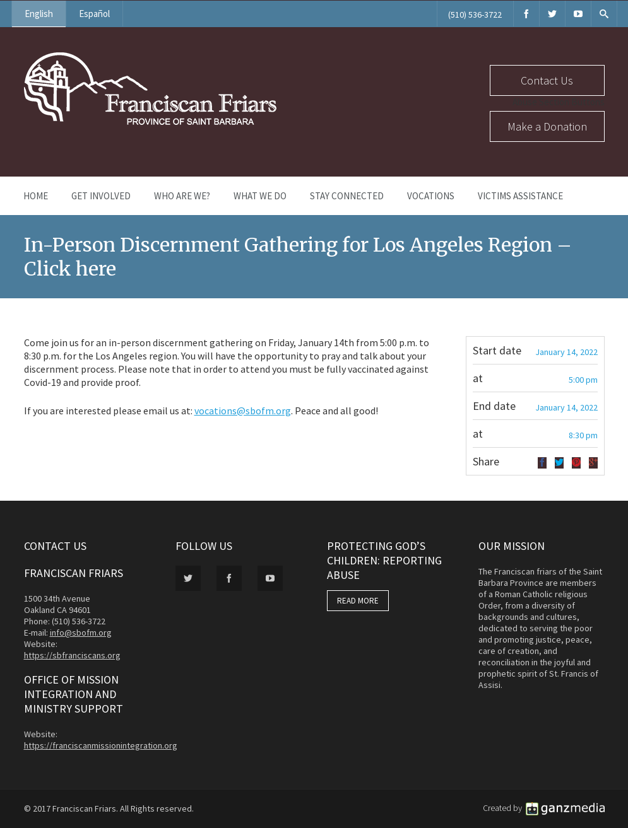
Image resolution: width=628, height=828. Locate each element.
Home (35, 196)
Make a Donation (547, 126)
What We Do (260, 196)
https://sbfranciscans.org (72, 655)
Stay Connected (347, 196)
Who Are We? (182, 196)
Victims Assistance (520, 196)
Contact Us (547, 80)
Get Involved (101, 196)
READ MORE (358, 600)
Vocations (430, 196)
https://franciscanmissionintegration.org (100, 745)
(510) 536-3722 (475, 14)
